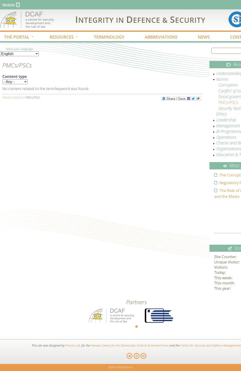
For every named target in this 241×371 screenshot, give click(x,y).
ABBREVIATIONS (161, 37)
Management (228, 125)
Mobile (8, 5)
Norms (17, 97)
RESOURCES (60, 37)
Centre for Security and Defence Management (211, 345)
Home (6, 97)
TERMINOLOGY (109, 37)
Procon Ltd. (72, 345)
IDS (140, 19)
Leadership (226, 120)
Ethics (221, 114)
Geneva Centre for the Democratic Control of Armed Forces (130, 345)
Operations (226, 137)
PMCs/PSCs (228, 102)
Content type (14, 76)
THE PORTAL (15, 37)
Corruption (228, 85)
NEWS (204, 37)
